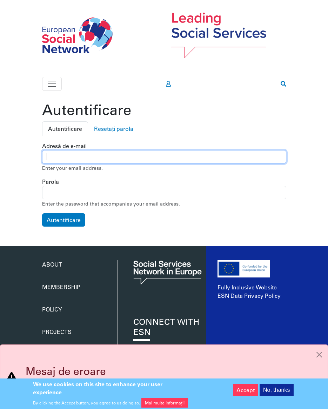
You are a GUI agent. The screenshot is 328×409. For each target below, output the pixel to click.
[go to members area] (168, 84)
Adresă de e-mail (64, 145)
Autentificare (65, 128)
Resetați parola (113, 128)
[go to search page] (283, 84)
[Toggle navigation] (52, 84)
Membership (61, 286)
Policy (52, 309)
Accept (245, 392)
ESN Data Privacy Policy (249, 295)
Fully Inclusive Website (247, 287)
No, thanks (276, 392)
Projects (57, 331)
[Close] (319, 354)
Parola (50, 181)
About (52, 264)
